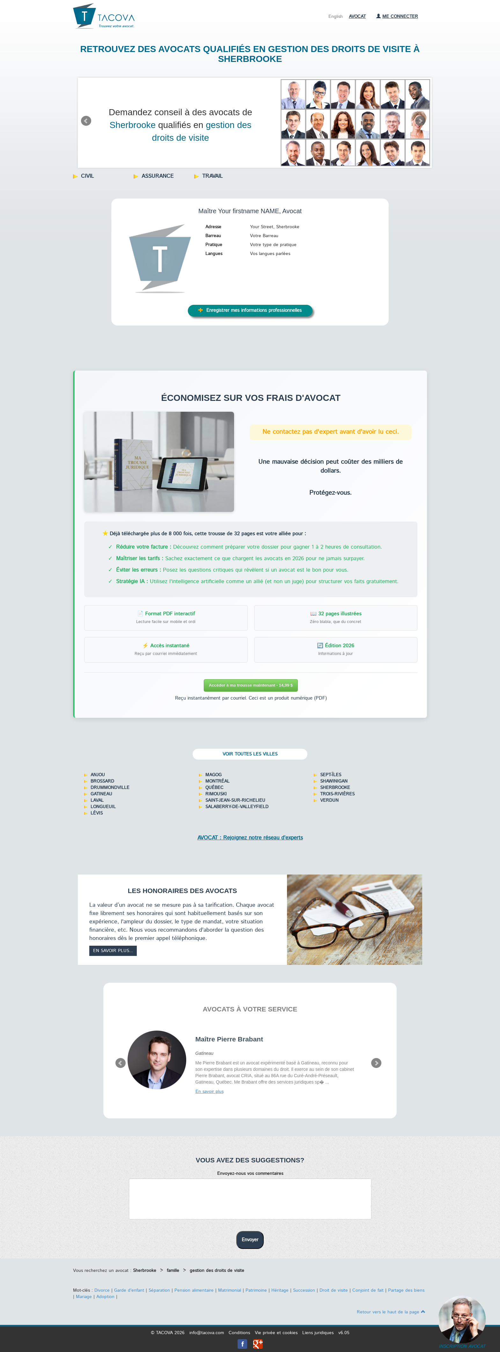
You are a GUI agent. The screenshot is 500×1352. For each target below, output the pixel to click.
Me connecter (397, 16)
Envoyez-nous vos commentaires (250, 1173)
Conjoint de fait (368, 1290)
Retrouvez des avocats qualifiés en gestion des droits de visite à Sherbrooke (250, 54)
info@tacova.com (206, 1333)
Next (420, 121)
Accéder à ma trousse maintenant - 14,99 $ (251, 685)
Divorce (102, 1290)
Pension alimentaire (194, 1290)
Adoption (105, 1297)
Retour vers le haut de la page (391, 1312)
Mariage (84, 1297)
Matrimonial (229, 1290)
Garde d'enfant (129, 1290)
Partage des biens (406, 1290)
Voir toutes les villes (250, 754)
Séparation (159, 1290)
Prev (86, 121)
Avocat (357, 16)
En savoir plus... (113, 951)
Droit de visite (334, 1290)
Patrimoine (256, 1290)
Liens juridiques (318, 1333)
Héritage (280, 1290)
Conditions (239, 1333)
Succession (304, 1290)
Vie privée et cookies (276, 1333)
